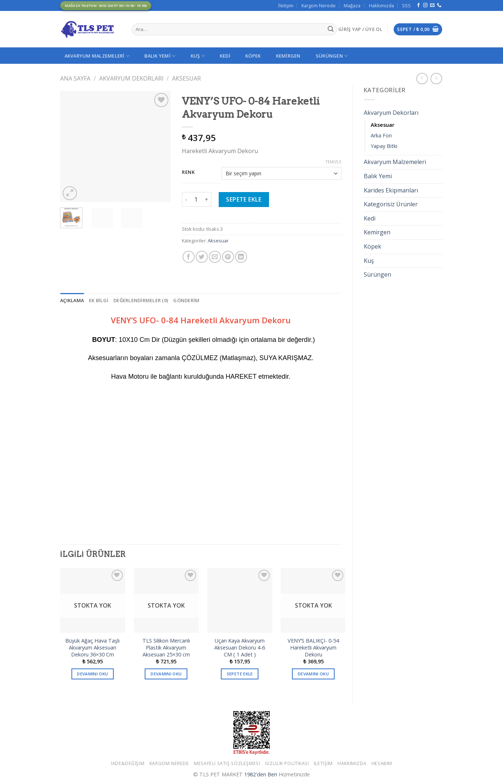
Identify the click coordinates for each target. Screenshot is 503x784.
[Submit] (330, 29)
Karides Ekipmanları (391, 190)
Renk (188, 172)
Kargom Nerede (318, 5)
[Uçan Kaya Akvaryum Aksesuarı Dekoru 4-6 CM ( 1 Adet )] (239, 600)
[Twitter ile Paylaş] (202, 257)
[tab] (72, 300)
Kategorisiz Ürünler (391, 204)
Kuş (198, 55)
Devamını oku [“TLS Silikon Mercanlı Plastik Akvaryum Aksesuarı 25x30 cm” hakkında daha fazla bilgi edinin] (166, 673)
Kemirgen (288, 55)
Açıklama (72, 300)
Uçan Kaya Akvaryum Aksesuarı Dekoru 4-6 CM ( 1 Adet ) (239, 647)
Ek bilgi (98, 300)
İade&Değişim (127, 763)
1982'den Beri (260, 774)
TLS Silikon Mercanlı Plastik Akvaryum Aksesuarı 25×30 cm (166, 647)
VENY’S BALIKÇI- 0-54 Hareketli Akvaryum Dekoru (313, 647)
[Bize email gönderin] (432, 5)
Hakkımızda (381, 5)
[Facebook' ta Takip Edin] (418, 5)
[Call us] (439, 5)
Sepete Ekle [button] (240, 673)
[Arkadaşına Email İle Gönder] (215, 257)
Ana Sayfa (75, 78)
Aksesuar (186, 78)
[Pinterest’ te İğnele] (228, 257)
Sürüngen (332, 55)
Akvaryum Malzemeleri (97, 55)
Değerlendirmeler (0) (140, 300)
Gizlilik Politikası (287, 763)
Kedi (225, 55)
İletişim (285, 5)
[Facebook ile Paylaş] (189, 257)
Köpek (253, 55)
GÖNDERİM (186, 300)
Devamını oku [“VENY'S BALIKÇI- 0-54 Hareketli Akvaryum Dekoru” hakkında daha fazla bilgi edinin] (313, 673)
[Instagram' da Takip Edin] (425, 5)
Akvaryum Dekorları (131, 78)
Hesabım (381, 763)
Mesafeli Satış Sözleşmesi (227, 763)
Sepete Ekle (243, 199)
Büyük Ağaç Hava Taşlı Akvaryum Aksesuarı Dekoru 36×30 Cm (92, 647)
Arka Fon (381, 135)
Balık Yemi (159, 55)
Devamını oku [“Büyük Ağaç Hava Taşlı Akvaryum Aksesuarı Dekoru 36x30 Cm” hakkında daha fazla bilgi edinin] (92, 673)
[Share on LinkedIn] (241, 257)
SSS (406, 5)
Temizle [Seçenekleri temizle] (333, 161)
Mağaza (352, 5)
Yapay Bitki (384, 146)
